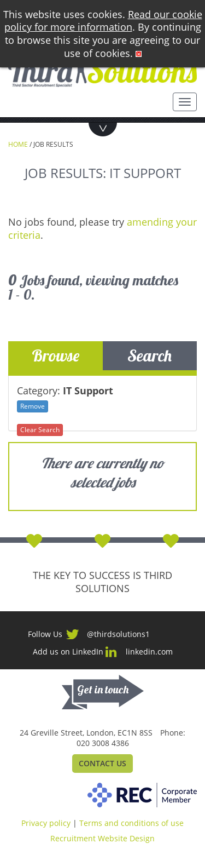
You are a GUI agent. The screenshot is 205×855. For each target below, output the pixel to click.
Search (149, 355)
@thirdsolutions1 (118, 634)
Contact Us (102, 763)
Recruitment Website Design (102, 838)
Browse (55, 355)
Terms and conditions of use (131, 823)
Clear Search (40, 429)
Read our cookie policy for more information (103, 21)
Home (18, 144)
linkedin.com (149, 651)
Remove (32, 406)
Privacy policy (46, 823)
